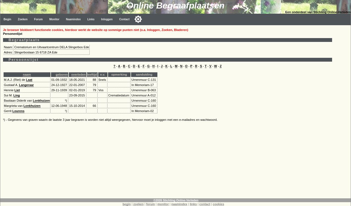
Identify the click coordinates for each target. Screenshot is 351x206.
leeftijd (92, 74)
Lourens (18, 111)
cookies (218, 204)
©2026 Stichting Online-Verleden (175, 200)
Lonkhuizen (41, 100)
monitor (163, 204)
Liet (17, 90)
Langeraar (26, 85)
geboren (62, 74)
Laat (29, 79)
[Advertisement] (167, 160)
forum (150, 204)
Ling (16, 95)
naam (27, 74)
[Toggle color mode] (138, 19)
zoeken (138, 204)
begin (127, 204)
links (193, 204)
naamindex (179, 204)
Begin (7, 19)
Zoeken (22, 19)
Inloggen (107, 19)
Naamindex (73, 19)
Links (90, 19)
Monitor (54, 19)
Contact (124, 19)
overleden (78, 74)
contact (204, 204)
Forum (38, 19)
